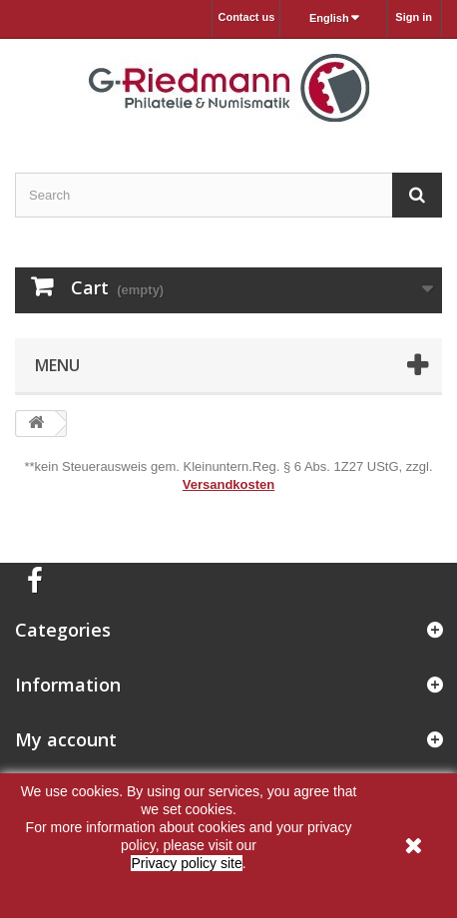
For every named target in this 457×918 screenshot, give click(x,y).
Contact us (246, 17)
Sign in (413, 17)
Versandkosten (229, 484)
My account (66, 739)
